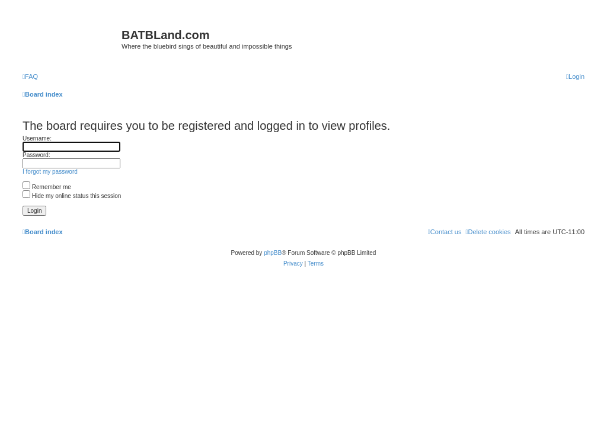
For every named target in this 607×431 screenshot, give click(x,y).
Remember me (47, 187)
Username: (37, 138)
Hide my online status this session (72, 196)
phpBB (273, 253)
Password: (36, 155)
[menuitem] (30, 76)
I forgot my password (50, 171)
